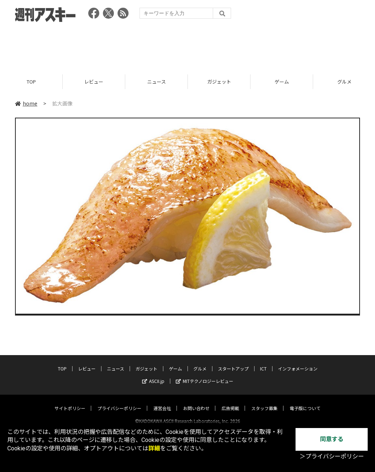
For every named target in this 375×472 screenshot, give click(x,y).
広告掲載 (230, 401)
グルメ (200, 362)
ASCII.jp (153, 374)
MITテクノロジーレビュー (204, 374)
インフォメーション (298, 362)
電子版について (305, 401)
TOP (31, 81)
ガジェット (219, 81)
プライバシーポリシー (119, 401)
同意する (332, 439)
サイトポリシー (70, 401)
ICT (263, 362)
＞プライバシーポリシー (332, 456)
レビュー (93, 81)
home (26, 103)
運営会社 (162, 401)
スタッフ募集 (264, 401)
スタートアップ (233, 362)
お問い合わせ (196, 401)
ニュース (156, 81)
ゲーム (282, 81)
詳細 (154, 448)
